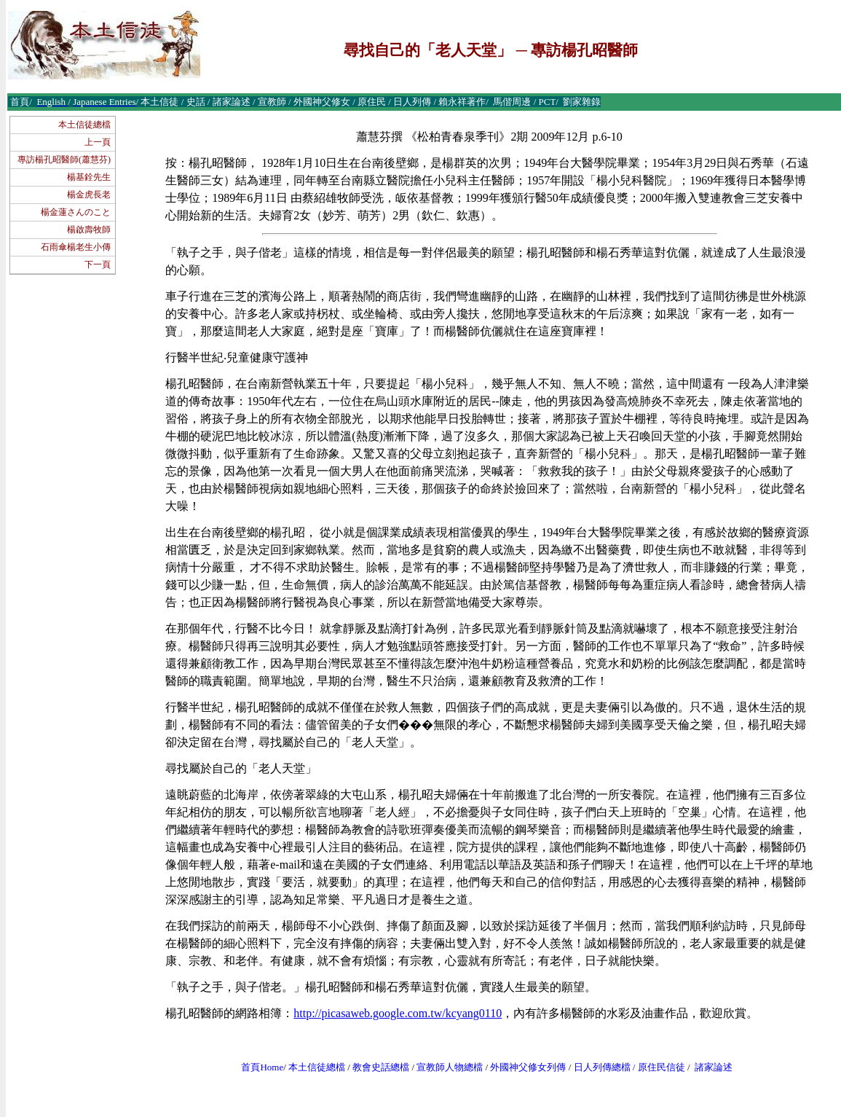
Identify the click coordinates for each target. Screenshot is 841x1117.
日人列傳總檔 (602, 1067)
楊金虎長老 (89, 194)
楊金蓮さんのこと (76, 212)
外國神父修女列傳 (528, 1067)
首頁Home (262, 1067)
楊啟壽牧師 (89, 229)
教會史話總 (376, 1067)
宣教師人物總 (444, 1067)
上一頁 (97, 142)
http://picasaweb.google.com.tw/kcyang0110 (397, 1013)
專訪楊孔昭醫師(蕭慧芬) (64, 159)
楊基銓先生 (89, 177)
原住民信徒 (661, 1067)
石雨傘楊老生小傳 (76, 247)
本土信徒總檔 (84, 124)
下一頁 (97, 264)
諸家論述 (714, 1067)
